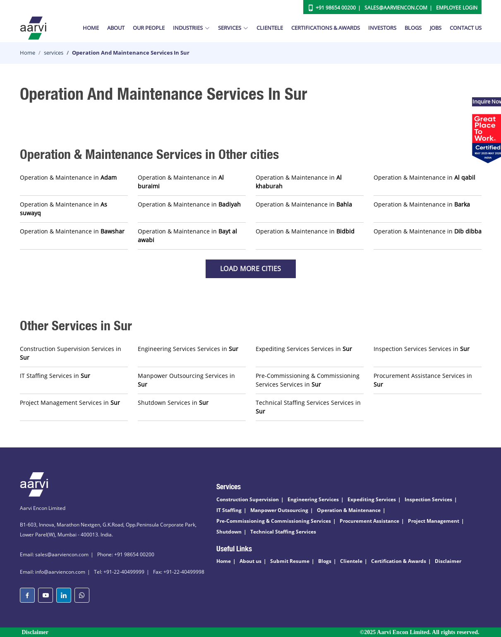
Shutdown (229, 531)
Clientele (269, 27)
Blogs (413, 27)
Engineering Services (313, 499)
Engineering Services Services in (188, 349)
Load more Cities (250, 268)
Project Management (433, 520)
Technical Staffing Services (283, 531)
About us (250, 561)
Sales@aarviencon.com (395, 7)
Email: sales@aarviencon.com (54, 554)
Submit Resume (289, 561)
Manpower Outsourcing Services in (186, 380)
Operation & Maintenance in (68, 177)
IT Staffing (229, 510)
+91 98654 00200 (336, 7)
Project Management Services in (70, 402)
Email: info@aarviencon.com (52, 571)
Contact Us (466, 27)
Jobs (435, 27)
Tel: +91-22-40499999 (119, 571)
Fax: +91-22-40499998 (178, 571)
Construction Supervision (247, 499)
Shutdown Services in (173, 402)
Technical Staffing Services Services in (308, 407)
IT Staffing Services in (55, 376)
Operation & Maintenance (349, 510)
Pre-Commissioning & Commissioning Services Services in (308, 380)
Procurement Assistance (369, 520)
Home (91, 27)
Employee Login (456, 7)
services (53, 52)
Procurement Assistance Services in (423, 380)
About (116, 27)
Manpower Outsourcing (279, 510)
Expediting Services (372, 499)
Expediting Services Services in (304, 349)
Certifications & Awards (325, 27)
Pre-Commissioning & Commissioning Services (273, 520)
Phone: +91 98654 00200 (125, 554)
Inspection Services (428, 499)
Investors (382, 27)
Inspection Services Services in (422, 349)
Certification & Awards (398, 561)
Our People (149, 27)
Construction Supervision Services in (70, 353)
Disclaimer (448, 561)
